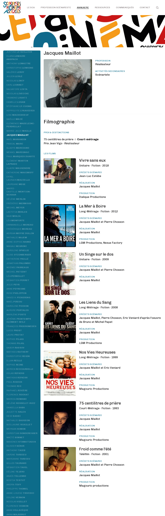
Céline (15, 471)
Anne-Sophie (18, 241)
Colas (15, 373)
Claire (18, 168)
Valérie (15, 72)
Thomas (15, 343)
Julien (14, 76)
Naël (16, 139)
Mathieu (17, 351)
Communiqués (125, 7)
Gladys (17, 148)
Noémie (17, 267)
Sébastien (17, 280)
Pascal (14, 143)
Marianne (18, 458)
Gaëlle (14, 119)
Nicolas (15, 80)
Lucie (14, 330)
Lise (17, 115)
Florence (17, 394)
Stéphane (19, 106)
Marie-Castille (18, 191)
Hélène (16, 199)
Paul (20, 156)
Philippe (17, 488)
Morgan (15, 429)
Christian (21, 433)
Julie (12, 284)
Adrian (20, 233)
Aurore (17, 310)
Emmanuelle (19, 224)
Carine (16, 454)
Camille (15, 102)
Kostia (15, 480)
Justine (19, 52)
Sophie (15, 339)
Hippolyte (20, 110)
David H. (18, 297)
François (21, 326)
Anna (16, 514)
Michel (15, 207)
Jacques (17, 135)
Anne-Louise (20, 493)
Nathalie (16, 237)
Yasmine (16, 97)
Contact (145, 7)
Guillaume (19, 424)
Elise (18, 254)
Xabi (13, 216)
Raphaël (17, 390)
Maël (14, 301)
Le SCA (31, 7)
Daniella (15, 407)
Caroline (17, 250)
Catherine (20, 172)
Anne (16, 288)
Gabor (15, 347)
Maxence (21, 441)
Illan (14, 360)
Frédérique (19, 229)
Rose (16, 293)
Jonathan (18, 263)
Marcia (16, 399)
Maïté (15, 437)
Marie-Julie (19, 130)
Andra (13, 484)
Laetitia (16, 212)
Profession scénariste (56, 7)
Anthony (18, 63)
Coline (15, 497)
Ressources (102, 7)
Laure (15, 334)
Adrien (19, 369)
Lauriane (16, 184)
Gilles (16, 463)
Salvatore (16, 89)
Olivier (15, 446)
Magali (16, 246)
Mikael (17, 152)
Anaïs (16, 476)
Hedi (13, 416)
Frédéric (18, 203)
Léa (15, 220)
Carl (15, 84)
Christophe (19, 67)
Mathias (17, 377)
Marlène (16, 314)
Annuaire (83, 7)
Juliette (16, 411)
